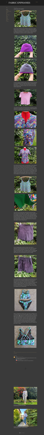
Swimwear (7, 19)
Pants (7, 17)
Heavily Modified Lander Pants (20, 427)
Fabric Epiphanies (19, 2)
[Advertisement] (25, 379)
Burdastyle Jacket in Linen (20, 405)
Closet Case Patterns (8, 11)
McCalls (7, 16)
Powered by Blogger (22, 432)
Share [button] (7, 7)
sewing (7, 18)
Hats (25, 352)
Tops (6, 20)
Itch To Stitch (27, 352)
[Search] (37, 2)
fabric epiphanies (20, 359)
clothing (7, 12)
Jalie (6, 15)
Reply (16, 362)
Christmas (7, 10)
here (18, 84)
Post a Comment (17, 406)
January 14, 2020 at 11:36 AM (25, 359)
